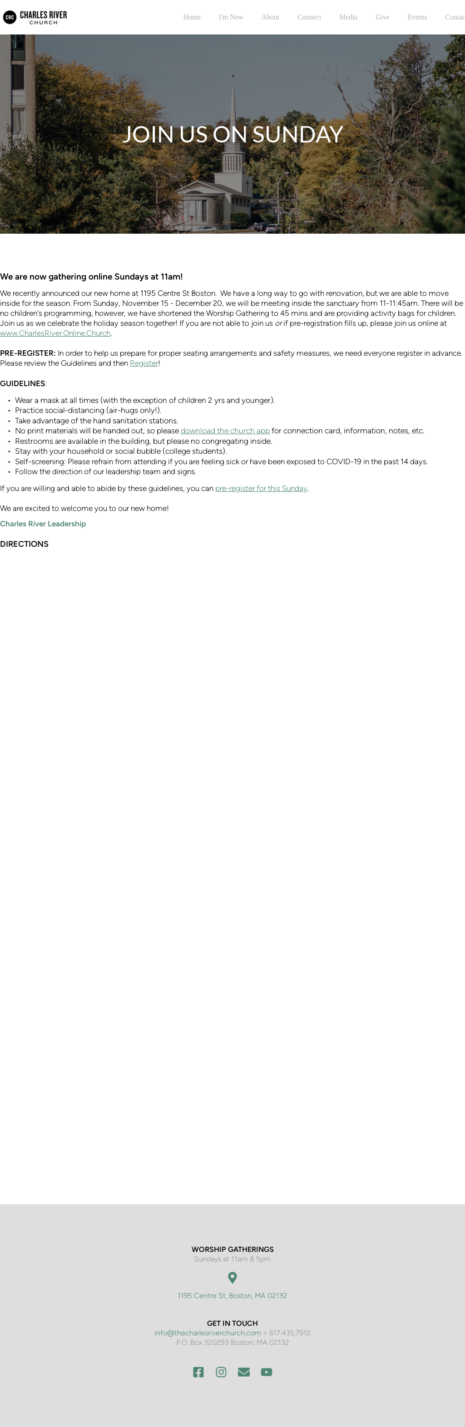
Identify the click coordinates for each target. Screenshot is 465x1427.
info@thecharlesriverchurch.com (207, 1333)
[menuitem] (192, 17)
